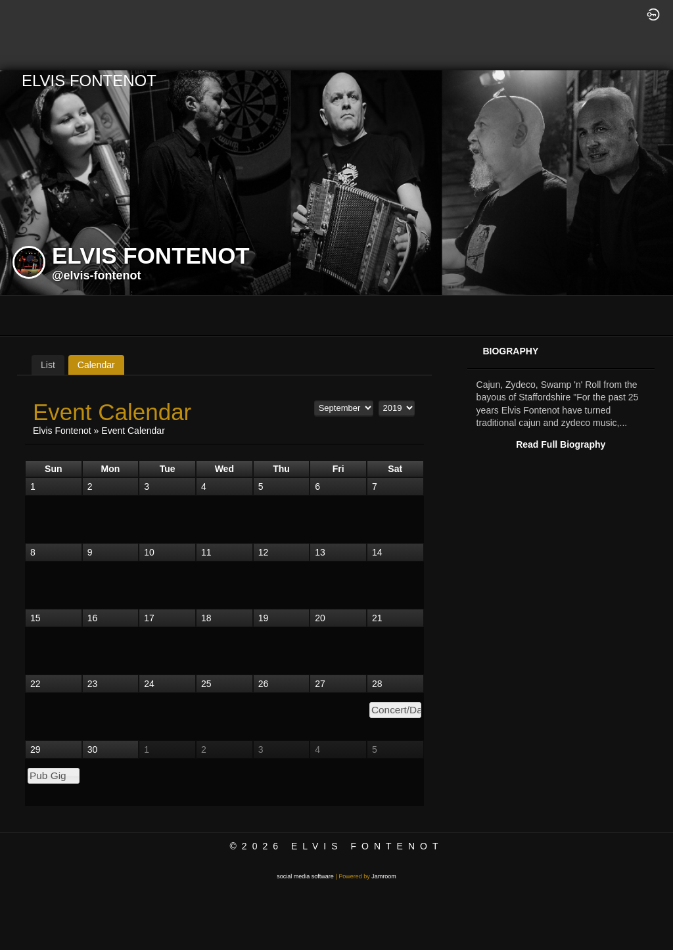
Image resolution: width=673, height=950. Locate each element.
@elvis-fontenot (96, 275)
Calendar (96, 365)
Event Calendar (133, 430)
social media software (305, 876)
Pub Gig (48, 775)
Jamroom (383, 876)
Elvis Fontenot (62, 430)
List (48, 365)
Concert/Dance (396, 709)
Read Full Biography (560, 444)
